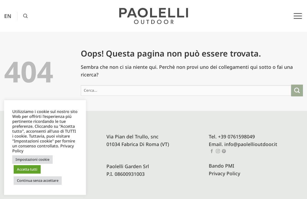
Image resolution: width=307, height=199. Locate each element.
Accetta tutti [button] (27, 169)
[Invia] (297, 90)
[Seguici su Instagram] (218, 151)
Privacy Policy (224, 173)
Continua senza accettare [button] (37, 180)
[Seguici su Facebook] (212, 151)
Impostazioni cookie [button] (32, 159)
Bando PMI (221, 165)
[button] (25, 16)
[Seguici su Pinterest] (224, 151)
